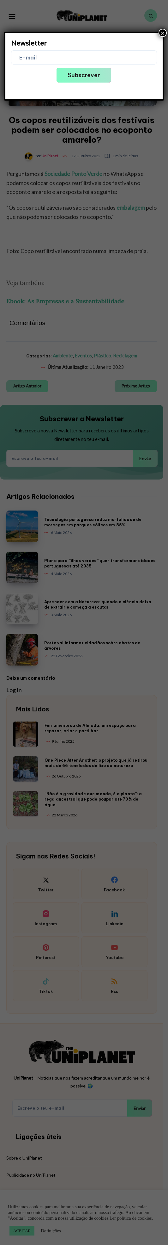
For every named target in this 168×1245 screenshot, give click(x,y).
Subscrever (84, 75)
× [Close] (162, 33)
